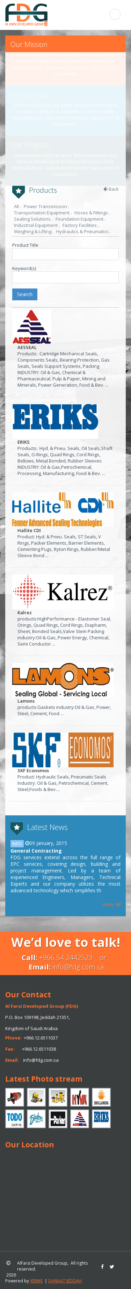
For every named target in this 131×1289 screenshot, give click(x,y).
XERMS (36, 1281)
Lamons (26, 701)
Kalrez (24, 612)
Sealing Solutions (32, 219)
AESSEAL (27, 347)
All (16, 206)
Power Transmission (45, 206)
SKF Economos (33, 770)
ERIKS (23, 442)
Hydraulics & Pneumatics (82, 231)
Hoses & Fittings (91, 212)
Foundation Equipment (79, 219)
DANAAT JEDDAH (65, 1281)
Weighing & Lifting (32, 231)
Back (111, 189)
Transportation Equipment (42, 212)
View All (111, 904)
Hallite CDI (29, 530)
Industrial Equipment (36, 225)
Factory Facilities (80, 225)
